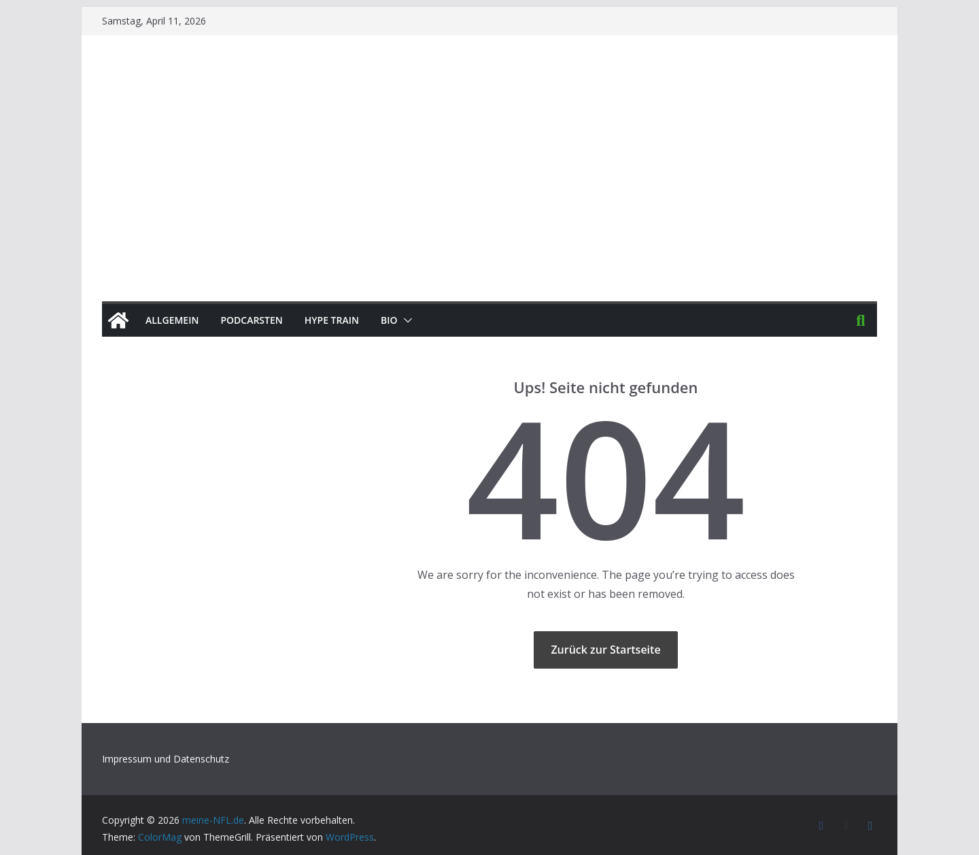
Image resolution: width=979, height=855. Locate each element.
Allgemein (172, 320)
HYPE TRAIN (332, 320)
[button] (405, 320)
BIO (389, 320)
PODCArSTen (251, 320)
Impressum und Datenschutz (165, 758)
